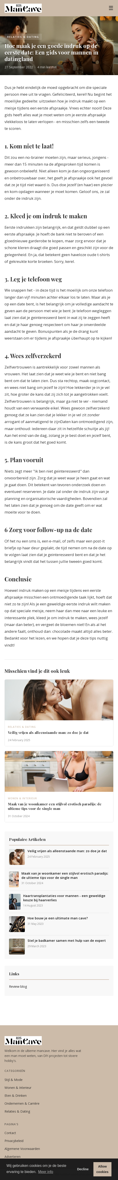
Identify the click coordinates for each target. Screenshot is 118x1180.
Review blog (18, 986)
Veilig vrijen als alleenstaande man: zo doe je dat (67, 851)
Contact (10, 1133)
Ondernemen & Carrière (22, 1103)
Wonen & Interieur (18, 1087)
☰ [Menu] (111, 8)
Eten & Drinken (16, 1095)
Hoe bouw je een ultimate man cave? (58, 918)
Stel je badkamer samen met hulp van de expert (67, 941)
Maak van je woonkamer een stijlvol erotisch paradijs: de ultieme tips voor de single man (64, 875)
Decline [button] (83, 1169)
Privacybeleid (14, 1141)
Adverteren (13, 1156)
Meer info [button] (45, 1172)
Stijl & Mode (14, 1080)
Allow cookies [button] (102, 1169)
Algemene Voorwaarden (22, 1149)
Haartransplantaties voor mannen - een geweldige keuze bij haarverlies (64, 898)
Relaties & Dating (17, 1111)
